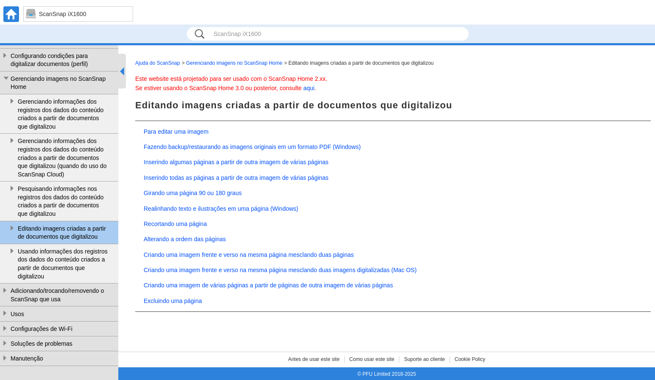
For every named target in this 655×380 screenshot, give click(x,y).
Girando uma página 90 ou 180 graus (193, 193)
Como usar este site (372, 359)
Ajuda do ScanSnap (157, 63)
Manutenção (27, 358)
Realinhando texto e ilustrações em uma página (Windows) (221, 208)
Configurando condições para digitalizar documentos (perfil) (49, 60)
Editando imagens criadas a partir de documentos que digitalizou (62, 232)
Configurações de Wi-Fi (41, 328)
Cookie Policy (470, 359)
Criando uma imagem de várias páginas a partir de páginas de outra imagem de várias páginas (268, 285)
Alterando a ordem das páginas (185, 239)
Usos (17, 314)
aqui (308, 88)
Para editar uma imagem (176, 131)
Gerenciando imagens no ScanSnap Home (58, 83)
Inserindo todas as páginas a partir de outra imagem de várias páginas (236, 177)
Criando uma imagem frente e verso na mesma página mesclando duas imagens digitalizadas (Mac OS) (280, 270)
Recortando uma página (175, 223)
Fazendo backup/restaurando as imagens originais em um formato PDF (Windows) (252, 146)
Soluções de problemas (41, 343)
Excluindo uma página (173, 300)
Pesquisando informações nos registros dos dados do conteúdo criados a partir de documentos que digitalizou (61, 201)
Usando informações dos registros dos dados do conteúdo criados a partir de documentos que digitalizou (62, 264)
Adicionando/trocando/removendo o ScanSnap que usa (57, 295)
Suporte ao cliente (424, 359)
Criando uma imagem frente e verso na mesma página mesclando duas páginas (249, 254)
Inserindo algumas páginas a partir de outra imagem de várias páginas (236, 162)
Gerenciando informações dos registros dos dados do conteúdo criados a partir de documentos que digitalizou (61, 114)
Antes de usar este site (314, 359)
